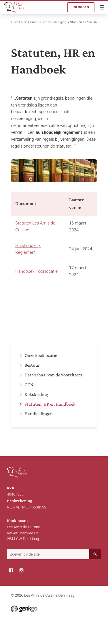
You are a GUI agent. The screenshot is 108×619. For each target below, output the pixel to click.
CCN (28, 384)
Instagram (21, 570)
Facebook (11, 570)
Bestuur (32, 365)
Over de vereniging (53, 22)
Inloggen (81, 7)
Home (32, 22)
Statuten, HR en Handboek (88, 22)
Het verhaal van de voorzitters (53, 375)
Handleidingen (38, 413)
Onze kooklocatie (40, 355)
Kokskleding (36, 394)
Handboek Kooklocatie (36, 271)
